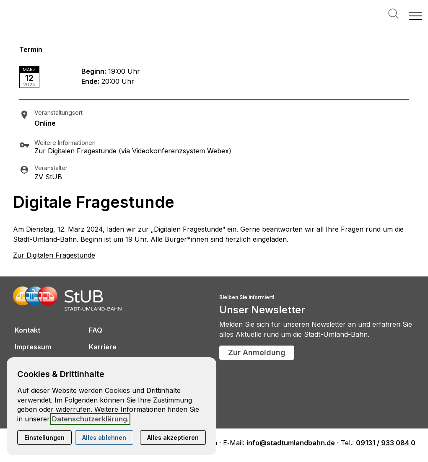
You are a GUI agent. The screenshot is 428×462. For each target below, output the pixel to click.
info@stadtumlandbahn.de (290, 443)
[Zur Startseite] (46, 15)
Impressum (33, 347)
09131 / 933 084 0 (385, 443)
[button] (415, 15)
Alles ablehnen (104, 437)
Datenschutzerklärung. (90, 419)
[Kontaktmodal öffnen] (6, 6)
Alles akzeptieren (173, 437)
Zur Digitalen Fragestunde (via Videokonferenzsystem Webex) (132, 151)
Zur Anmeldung (256, 352)
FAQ (95, 330)
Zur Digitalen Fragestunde (54, 255)
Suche (393, 13)
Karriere (103, 347)
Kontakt (27, 330)
